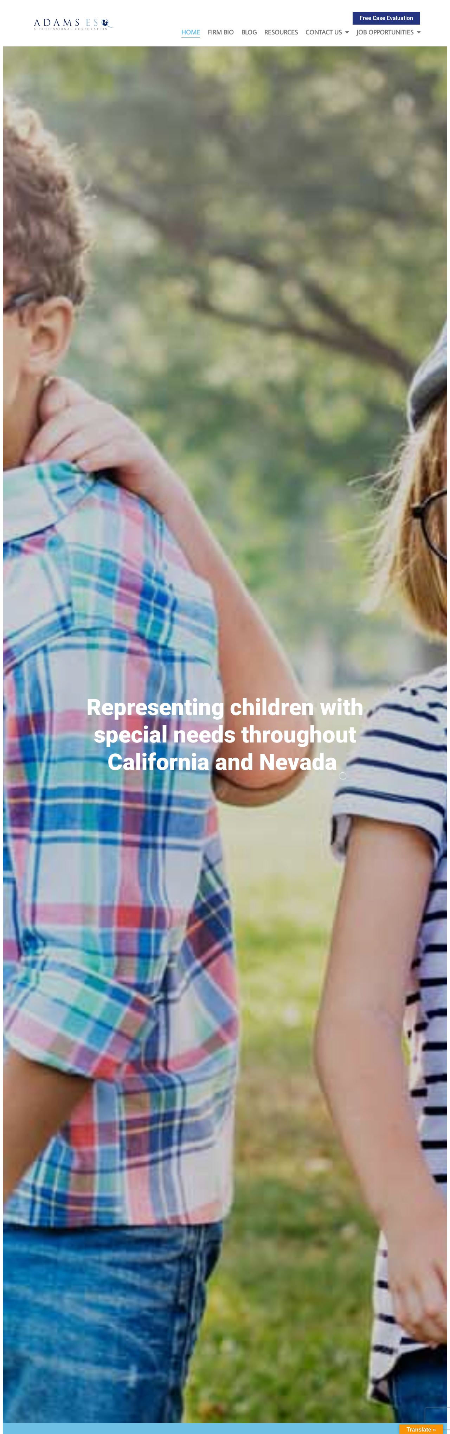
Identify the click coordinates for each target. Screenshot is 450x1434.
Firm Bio (221, 32)
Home (190, 32)
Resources (281, 32)
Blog (249, 32)
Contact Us (327, 32)
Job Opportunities (388, 32)
